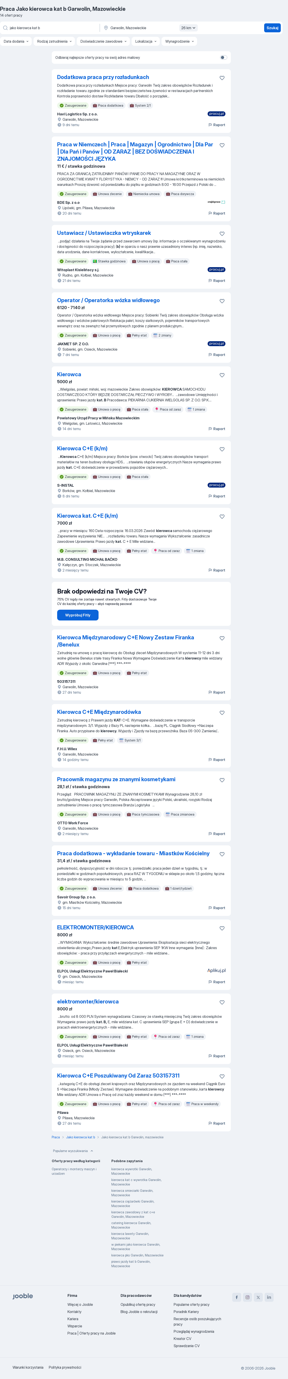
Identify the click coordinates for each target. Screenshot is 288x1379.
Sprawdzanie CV (187, 1346)
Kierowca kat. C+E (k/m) (87, 515)
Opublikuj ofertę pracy (138, 1304)
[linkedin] (269, 1297)
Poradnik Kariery (186, 1311)
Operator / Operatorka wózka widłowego (108, 300)
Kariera (73, 1319)
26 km (189, 28)
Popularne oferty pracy (191, 1304)
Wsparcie (75, 1326)
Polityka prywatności (65, 1367)
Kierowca (69, 374)
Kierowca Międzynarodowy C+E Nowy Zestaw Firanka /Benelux (125, 653)
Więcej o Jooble (80, 1304)
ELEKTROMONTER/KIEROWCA (95, 940)
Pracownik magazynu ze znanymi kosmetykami (116, 792)
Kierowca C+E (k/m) (82, 448)
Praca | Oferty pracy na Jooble (92, 1333)
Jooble (270, 1368)
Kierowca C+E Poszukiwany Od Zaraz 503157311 (118, 1088)
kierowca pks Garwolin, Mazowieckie (137, 1268)
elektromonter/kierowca (88, 1014)
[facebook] (236, 1297)
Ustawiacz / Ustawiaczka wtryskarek (104, 233)
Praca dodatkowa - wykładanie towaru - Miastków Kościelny (133, 866)
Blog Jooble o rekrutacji (139, 1311)
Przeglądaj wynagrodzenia (194, 1331)
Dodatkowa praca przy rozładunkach (103, 77)
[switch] (223, 57)
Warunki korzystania (28, 1367)
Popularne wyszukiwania (73, 1163)
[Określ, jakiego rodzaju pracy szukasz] (49, 28)
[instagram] (247, 1297)
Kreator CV (182, 1338)
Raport (216, 125)
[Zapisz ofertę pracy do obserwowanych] (222, 78)
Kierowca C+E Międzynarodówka (99, 724)
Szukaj (272, 28)
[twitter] (258, 1297)
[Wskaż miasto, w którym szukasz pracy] (150, 28)
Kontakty (74, 1311)
